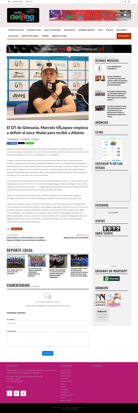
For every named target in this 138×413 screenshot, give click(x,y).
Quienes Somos (17, 2)
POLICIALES (13, 36)
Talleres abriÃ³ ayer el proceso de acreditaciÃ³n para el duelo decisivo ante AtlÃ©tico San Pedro (79, 272)
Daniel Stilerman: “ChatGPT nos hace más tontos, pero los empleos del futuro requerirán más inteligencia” (117, 81)
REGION (45, 36)
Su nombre (11, 319)
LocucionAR (113, 212)
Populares (124, 36)
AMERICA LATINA (59, 36)
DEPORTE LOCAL (34, 30)
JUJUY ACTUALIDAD (52, 30)
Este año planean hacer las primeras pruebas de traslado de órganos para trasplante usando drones (117, 96)
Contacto (28, 2)
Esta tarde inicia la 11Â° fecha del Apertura (14, 272)
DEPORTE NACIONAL (30, 36)
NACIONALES (69, 30)
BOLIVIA (109, 30)
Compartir (12, 143)
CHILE (100, 30)
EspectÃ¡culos (16, 30)
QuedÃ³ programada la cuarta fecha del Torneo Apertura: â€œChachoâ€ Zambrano (57, 273)
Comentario (11, 331)
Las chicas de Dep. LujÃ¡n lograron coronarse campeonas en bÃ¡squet (35, 272)
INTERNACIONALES (86, 30)
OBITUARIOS (121, 30)
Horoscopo (113, 266)
